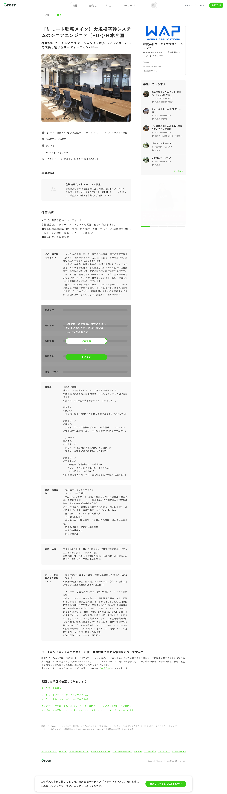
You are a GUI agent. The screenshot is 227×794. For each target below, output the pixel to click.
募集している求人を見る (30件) (165, 784)
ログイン (203, 5)
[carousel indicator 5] (181, 226)
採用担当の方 (190, 5)
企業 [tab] (47, 15)
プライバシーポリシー (78, 751)
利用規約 (138, 751)
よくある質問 (150, 751)
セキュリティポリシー (100, 751)
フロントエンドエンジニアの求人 (117, 710)
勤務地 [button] (93, 5)
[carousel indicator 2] (154, 226)
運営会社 (63, 751)
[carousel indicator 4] (172, 226)
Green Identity (179, 751)
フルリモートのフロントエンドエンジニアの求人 (65, 699)
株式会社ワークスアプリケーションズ (160, 726)
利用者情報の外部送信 (122, 751)
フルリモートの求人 (51, 688)
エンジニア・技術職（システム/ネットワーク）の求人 (68, 706)
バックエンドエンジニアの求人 (116, 706)
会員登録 (216, 5)
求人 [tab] (59, 15)
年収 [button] (108, 5)
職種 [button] (75, 5)
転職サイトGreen (49, 726)
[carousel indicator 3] (163, 226)
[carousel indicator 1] (145, 226)
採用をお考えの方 (49, 751)
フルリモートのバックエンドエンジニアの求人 (64, 695)
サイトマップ (164, 751)
